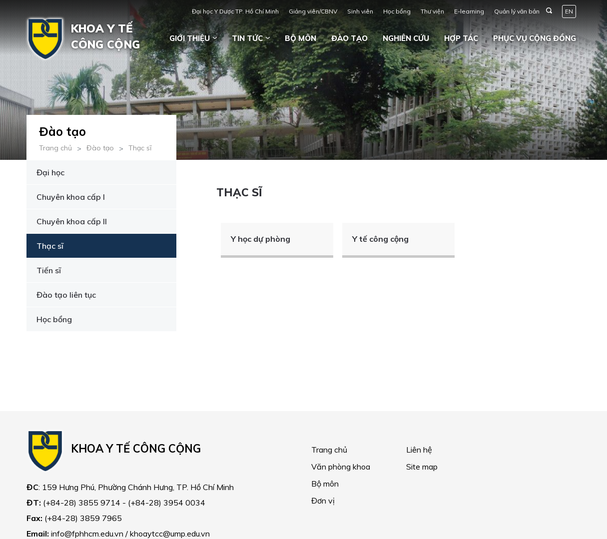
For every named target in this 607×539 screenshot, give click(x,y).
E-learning (469, 11)
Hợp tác (461, 38)
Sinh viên (360, 11)
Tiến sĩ (48, 270)
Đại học (50, 172)
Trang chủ (55, 147)
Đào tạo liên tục (66, 295)
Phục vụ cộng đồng (534, 38)
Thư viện (432, 11)
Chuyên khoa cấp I (70, 197)
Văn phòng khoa (340, 467)
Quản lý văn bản (517, 11)
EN (569, 11)
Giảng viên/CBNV (313, 11)
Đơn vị (323, 501)
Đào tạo (349, 38)
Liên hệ (419, 450)
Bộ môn (300, 38)
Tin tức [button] (247, 38)
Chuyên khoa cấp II (71, 221)
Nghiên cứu (406, 38)
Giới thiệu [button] (189, 38)
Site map (422, 467)
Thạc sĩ (139, 147)
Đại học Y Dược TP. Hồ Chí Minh (235, 11)
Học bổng (397, 11)
